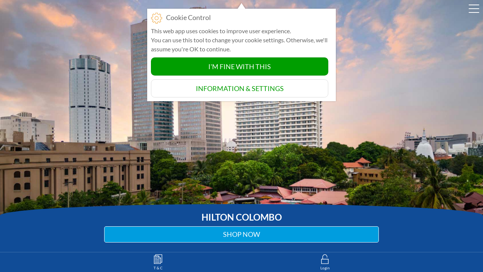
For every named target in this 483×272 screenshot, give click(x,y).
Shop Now (241, 234)
